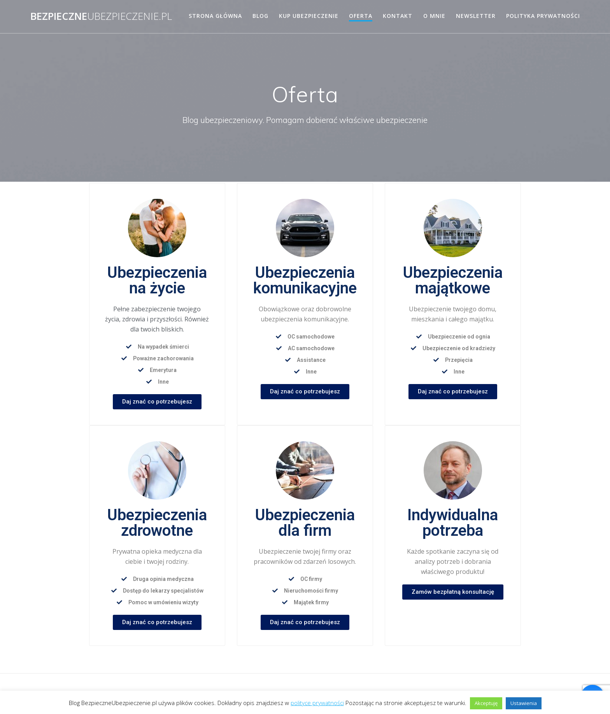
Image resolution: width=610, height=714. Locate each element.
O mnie (434, 15)
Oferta (360, 15)
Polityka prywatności (543, 15)
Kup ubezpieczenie (308, 15)
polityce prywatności (317, 703)
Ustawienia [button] (523, 703)
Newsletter (476, 15)
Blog (260, 15)
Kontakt (397, 15)
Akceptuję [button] (486, 703)
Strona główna (215, 15)
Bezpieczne (101, 16)
